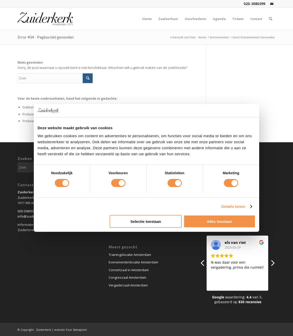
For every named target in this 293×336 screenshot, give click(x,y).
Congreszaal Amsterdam (127, 277)
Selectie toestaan (145, 221)
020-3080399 (254, 3)
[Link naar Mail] (271, 4)
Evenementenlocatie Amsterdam (133, 262)
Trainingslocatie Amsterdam (130, 254)
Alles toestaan (219, 221)
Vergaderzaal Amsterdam (128, 285)
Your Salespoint (76, 329)
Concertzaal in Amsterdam (129, 270)
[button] (272, 264)
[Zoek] (270, 19)
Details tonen (233, 206)
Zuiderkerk (43, 329)
